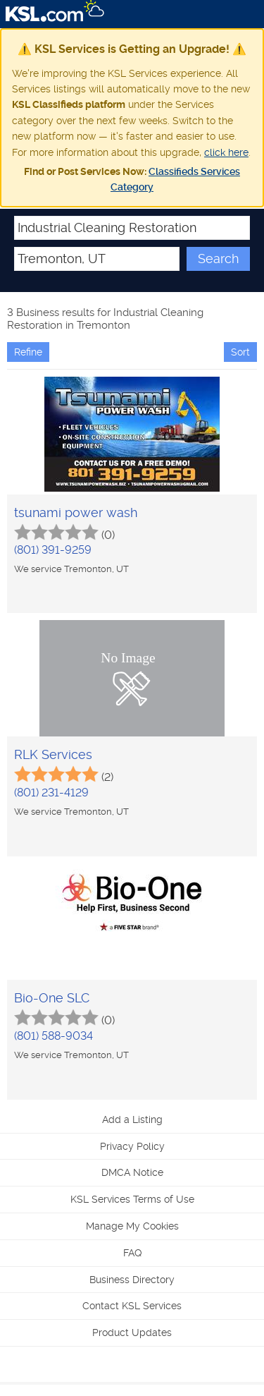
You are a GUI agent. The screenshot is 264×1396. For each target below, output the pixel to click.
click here (226, 152)
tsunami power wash (75, 512)
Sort (240, 352)
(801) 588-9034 (53, 1036)
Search (218, 258)
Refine (28, 352)
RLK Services (53, 754)
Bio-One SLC (51, 997)
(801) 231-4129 (51, 792)
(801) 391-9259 (53, 550)
